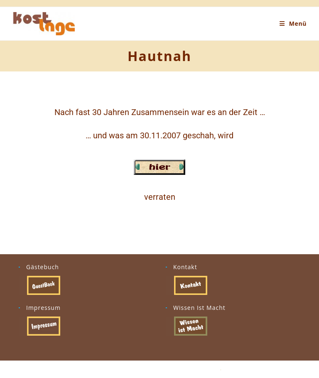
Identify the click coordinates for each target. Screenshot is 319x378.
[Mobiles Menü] (293, 23)
